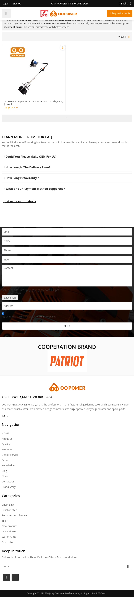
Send (67, 326)
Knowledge (8, 465)
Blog (4, 470)
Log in (6, 3)
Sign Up (17, 3)
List (126, 36)
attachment (10, 297)
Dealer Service (10, 454)
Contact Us (8, 481)
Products (7, 449)
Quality (6, 444)
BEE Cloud (101, 593)
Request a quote (120, 13)
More (6, 416)
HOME (5, 433)
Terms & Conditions (46, 316)
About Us (7, 438)
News (5, 476)
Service (6, 460)
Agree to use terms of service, (29, 315)
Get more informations (20, 201)
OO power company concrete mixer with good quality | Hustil (33, 102)
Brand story (8, 487)
